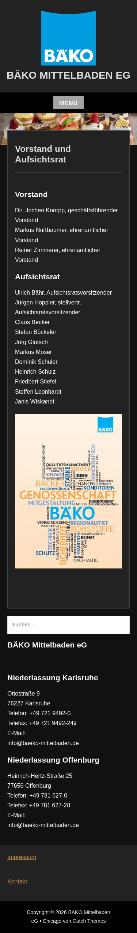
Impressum (21, 857)
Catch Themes (89, 921)
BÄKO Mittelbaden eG (68, 75)
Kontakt (17, 881)
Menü (68, 103)
